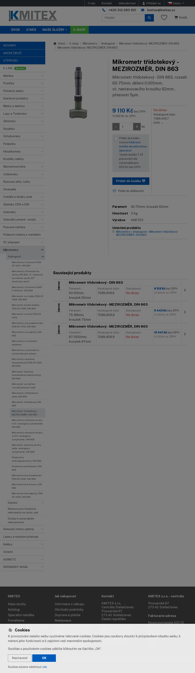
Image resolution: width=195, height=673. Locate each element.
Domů (59, 43)
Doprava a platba (67, 615)
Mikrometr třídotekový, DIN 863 (26, 404)
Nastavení (19, 658)
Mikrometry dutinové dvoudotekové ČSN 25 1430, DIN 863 (27, 362)
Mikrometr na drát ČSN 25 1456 (26, 316)
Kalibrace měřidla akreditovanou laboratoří (133, 146)
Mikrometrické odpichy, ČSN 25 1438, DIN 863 (27, 495)
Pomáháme (16, 620)
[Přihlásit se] (151, 3)
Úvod (15, 30)
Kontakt (107, 3)
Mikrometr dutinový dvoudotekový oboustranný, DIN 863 (26, 375)
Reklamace (63, 620)
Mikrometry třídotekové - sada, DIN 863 (25, 395)
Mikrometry (90, 43)
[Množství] (126, 126)
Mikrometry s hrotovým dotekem (24, 343)
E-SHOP (79, 30)
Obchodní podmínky (69, 609)
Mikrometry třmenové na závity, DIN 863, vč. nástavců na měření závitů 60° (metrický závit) (27, 276)
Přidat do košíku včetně (133, 153)
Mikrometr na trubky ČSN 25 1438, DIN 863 (27, 298)
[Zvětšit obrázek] (78, 92)
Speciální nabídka (21, 615)
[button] (42, 76)
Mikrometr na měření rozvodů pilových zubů (23, 386)
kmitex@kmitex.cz (161, 10)
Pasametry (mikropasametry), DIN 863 (26, 459)
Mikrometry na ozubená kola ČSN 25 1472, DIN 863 (27, 325)
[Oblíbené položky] (164, 18)
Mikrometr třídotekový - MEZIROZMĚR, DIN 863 (25, 413)
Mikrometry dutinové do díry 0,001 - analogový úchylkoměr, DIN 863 (27, 436)
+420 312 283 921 (122, 10)
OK (44, 658)
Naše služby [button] (53, 30)
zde (44, 666)
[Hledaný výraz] (123, 18)
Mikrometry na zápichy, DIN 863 (27, 334)
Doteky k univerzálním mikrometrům (21, 520)
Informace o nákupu (69, 604)
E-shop (74, 43)
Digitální (13, 502)
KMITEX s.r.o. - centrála (166, 596)
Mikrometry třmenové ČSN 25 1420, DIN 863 (26, 264)
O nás (91, 3)
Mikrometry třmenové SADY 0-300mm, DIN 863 (27, 289)
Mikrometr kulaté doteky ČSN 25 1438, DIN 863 (25, 307)
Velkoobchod (126, 3)
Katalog (14, 609)
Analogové (14, 256)
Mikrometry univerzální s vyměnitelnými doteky (25, 352)
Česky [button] (174, 3)
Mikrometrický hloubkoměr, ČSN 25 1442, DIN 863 (27, 477)
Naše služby (17, 604)
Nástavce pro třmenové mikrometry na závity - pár (23, 510)
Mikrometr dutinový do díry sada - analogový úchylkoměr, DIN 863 (26, 448)
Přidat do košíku (131, 181)
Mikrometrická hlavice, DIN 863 (27, 486)
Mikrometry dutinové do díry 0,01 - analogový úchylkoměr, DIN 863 (27, 423)
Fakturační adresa (162, 616)
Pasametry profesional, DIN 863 (27, 468)
